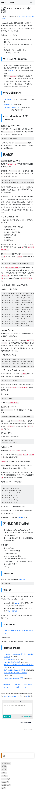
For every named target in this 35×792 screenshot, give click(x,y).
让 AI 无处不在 (9, 659)
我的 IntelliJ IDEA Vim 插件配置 (14, 670)
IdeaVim (7, 99)
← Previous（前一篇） (6, 686)
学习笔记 (6, 743)
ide (3, 767)
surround (22, 579)
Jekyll (24, 784)
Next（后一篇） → (28, 686)
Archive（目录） (18, 686)
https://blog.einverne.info (11, 696)
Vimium (17, 603)
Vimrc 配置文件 (12, 611)
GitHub (3, 786)
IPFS (9, 786)
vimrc (4, 752)
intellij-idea (6, 764)
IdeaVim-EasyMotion (11, 107)
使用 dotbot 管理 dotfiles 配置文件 (15, 673)
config (4, 755)
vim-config (6, 758)
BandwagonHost (18, 786)
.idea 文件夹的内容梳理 (12, 662)
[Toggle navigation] (31, 2)
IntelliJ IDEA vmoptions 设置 (13, 678)
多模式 (11, 70)
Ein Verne (21, 16)
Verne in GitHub (7, 3)
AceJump (7, 104)
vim (4, 749)
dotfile (20, 517)
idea (4, 746)
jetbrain (5, 761)
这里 (27, 696)
